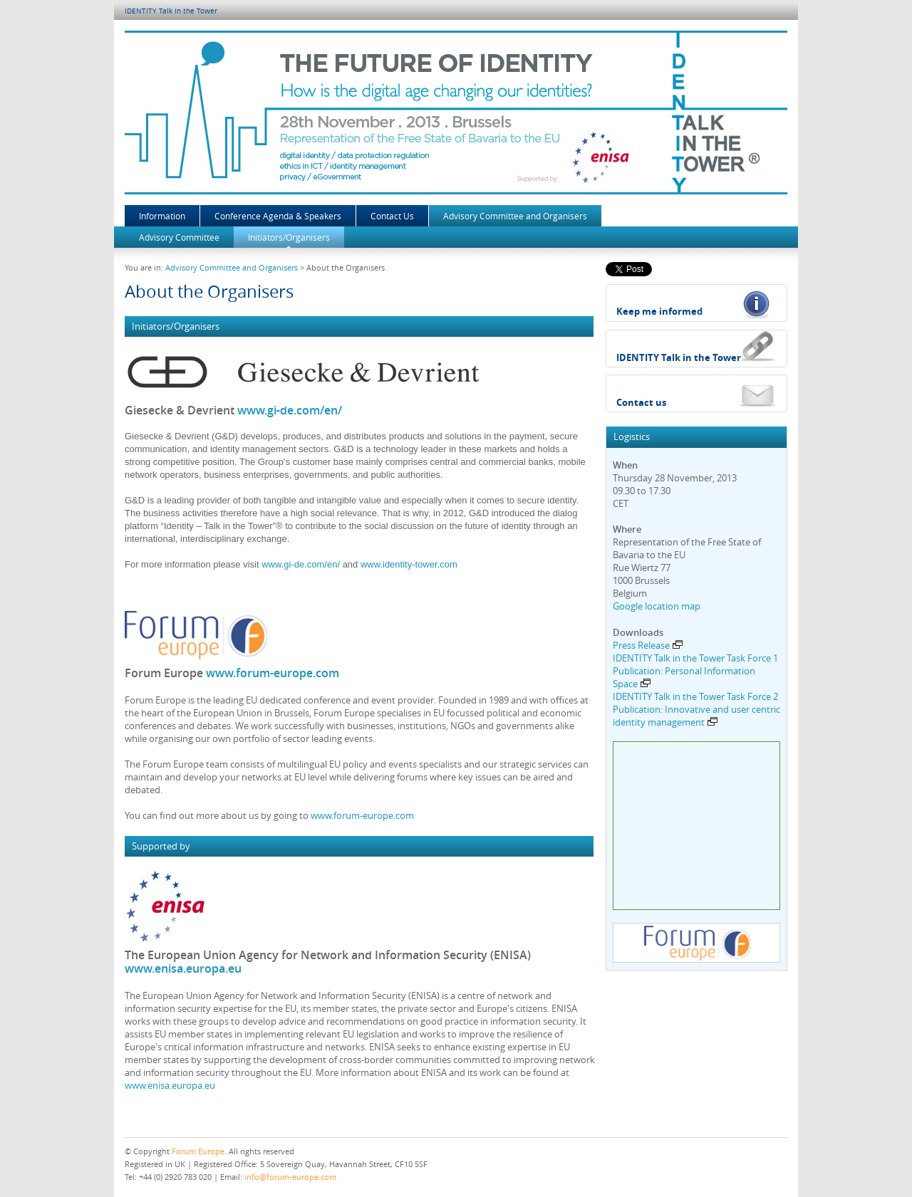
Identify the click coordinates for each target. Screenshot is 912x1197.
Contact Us (392, 215)
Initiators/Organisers (289, 237)
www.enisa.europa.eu (183, 968)
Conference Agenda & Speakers (277, 215)
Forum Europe (198, 1151)
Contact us (641, 402)
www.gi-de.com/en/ (289, 410)
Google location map (656, 606)
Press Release (648, 645)
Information (162, 215)
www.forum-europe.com (272, 673)
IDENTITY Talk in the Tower (171, 11)
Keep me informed (659, 311)
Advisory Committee (179, 237)
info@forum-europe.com (290, 1176)
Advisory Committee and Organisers (515, 215)
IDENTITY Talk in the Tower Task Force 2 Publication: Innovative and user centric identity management (696, 709)
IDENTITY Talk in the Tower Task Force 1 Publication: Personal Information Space (695, 671)
